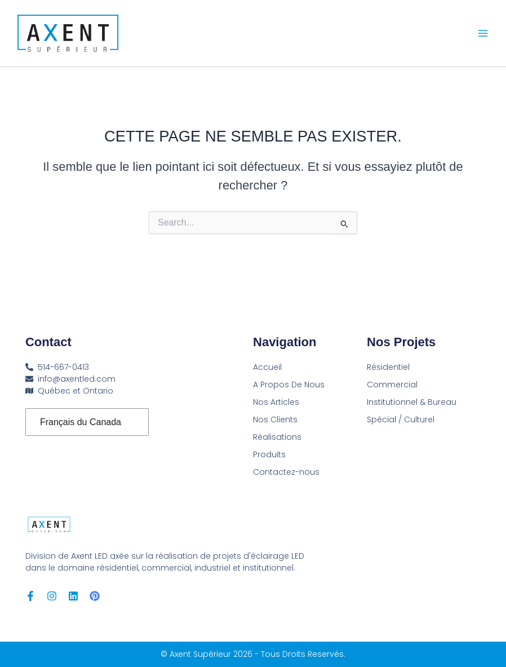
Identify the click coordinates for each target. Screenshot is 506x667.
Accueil (267, 367)
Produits (269, 454)
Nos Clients (275, 419)
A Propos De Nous (289, 384)
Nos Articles (276, 402)
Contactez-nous (286, 472)
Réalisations (277, 437)
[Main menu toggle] (483, 33)
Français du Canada (80, 422)
